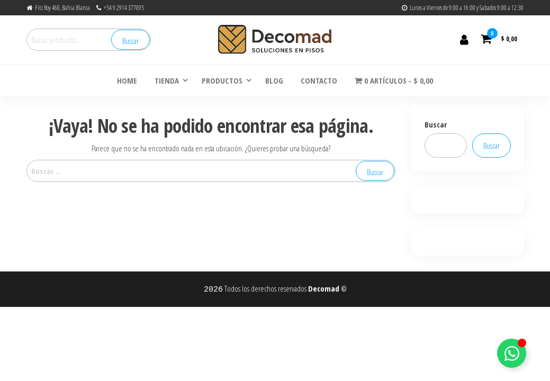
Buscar (130, 40)
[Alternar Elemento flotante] (511, 353)
